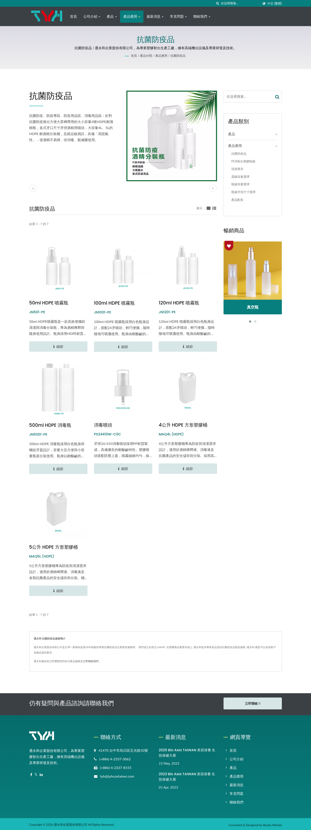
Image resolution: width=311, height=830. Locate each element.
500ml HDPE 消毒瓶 (50, 425)
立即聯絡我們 (90, 661)
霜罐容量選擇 (240, 176)
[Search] (240, 3)
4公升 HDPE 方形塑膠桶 (183, 425)
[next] (213, 188)
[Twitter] (36, 773)
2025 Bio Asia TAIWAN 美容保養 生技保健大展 (187, 751)
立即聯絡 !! (252, 703)
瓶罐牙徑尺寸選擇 (243, 192)
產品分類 (146, 55)
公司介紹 (91, 16)
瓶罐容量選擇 (240, 184)
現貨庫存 (237, 169)
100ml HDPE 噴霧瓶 (114, 303)
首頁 (73, 16)
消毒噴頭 (103, 425)
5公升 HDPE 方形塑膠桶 (53, 547)
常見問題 (178, 16)
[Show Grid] (208, 208)
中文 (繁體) (274, 3)
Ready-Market (272, 823)
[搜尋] (217, 3)
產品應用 (131, 16)
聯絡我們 (201, 16)
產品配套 (237, 200)
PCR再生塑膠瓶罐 (243, 161)
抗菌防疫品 (178, 55)
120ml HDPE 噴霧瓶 (179, 303)
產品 (112, 16)
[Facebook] (31, 773)
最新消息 (155, 16)
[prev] (33, 188)
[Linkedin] (41, 773)
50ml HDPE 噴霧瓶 (48, 303)
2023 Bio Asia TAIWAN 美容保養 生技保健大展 (187, 775)
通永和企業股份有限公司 (70, 823)
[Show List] (214, 208)
